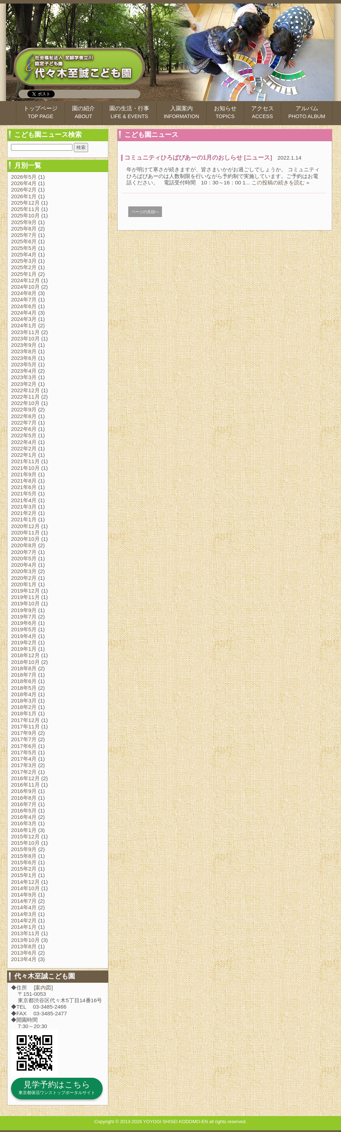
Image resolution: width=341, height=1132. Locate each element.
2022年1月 (24, 455)
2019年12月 (25, 591)
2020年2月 (24, 578)
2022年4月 (24, 442)
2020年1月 (24, 584)
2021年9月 (24, 474)
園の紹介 (83, 112)
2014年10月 (25, 888)
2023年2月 (24, 384)
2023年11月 (25, 332)
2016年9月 (24, 791)
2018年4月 (24, 694)
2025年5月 (24, 248)
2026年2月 (24, 190)
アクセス (262, 112)
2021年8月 (24, 481)
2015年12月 (25, 836)
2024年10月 (25, 287)
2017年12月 (25, 720)
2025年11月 (25, 209)
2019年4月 (24, 636)
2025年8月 (24, 229)
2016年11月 (25, 785)
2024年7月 (24, 299)
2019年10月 (25, 603)
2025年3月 (24, 261)
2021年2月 (24, 513)
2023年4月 (24, 371)
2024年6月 (24, 306)
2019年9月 (24, 610)
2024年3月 (24, 319)
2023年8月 (24, 351)
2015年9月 (24, 849)
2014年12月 (25, 882)
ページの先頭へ (145, 212)
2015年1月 (24, 875)
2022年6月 (24, 429)
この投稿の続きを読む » (280, 182)
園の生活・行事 (129, 112)
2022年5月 (24, 435)
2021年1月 (24, 519)
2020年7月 (24, 552)
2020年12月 (25, 526)
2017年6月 (24, 746)
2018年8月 (24, 668)
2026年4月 (24, 183)
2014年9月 (24, 895)
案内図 (43, 987)
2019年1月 (24, 649)
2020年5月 (24, 558)
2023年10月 (25, 338)
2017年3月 (24, 765)
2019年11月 (25, 597)
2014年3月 (24, 914)
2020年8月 (24, 545)
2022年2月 (24, 448)
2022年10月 (25, 403)
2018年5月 (24, 688)
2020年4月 (24, 565)
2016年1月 (24, 830)
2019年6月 (24, 623)
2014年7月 (24, 901)
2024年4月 (24, 313)
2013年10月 (25, 940)
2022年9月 (24, 409)
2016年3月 (24, 823)
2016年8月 (24, 798)
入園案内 (181, 112)
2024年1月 (24, 325)
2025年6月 (24, 241)
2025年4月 (24, 254)
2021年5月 (24, 493)
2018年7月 (24, 675)
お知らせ (225, 112)
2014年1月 (24, 927)
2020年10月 (25, 539)
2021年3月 (24, 507)
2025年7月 (24, 235)
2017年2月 (24, 772)
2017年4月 (24, 759)
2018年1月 (24, 713)
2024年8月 (24, 293)
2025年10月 (25, 215)
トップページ (40, 112)
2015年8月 (24, 856)
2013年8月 (24, 946)
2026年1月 (24, 196)
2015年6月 (24, 862)
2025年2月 (24, 267)
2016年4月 (24, 817)
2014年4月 (24, 907)
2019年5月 (24, 629)
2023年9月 (24, 345)
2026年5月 (24, 177)
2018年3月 (24, 701)
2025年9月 (24, 222)
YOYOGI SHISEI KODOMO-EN (175, 1121)
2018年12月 (25, 655)
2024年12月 (25, 280)
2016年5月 (24, 811)
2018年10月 (25, 662)
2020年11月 (25, 532)
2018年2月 (24, 707)
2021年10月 (25, 468)
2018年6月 (24, 681)
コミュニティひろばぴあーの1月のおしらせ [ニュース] (198, 157)
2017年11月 (25, 726)
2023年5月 (24, 364)
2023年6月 (24, 358)
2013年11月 (25, 933)
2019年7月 (24, 617)
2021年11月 (25, 461)
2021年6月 (24, 487)
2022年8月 (24, 416)
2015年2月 (24, 869)
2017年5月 (24, 752)
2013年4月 (24, 959)
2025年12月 (25, 203)
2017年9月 (24, 733)
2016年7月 (24, 804)
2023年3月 (24, 377)
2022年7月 (24, 423)
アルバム (306, 112)
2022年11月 (25, 397)
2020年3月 (24, 571)
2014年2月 (24, 920)
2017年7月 (24, 739)
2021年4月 (24, 500)
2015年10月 (25, 843)
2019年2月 (24, 642)
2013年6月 (24, 953)
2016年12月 (25, 778)
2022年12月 (25, 390)
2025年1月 (24, 274)
